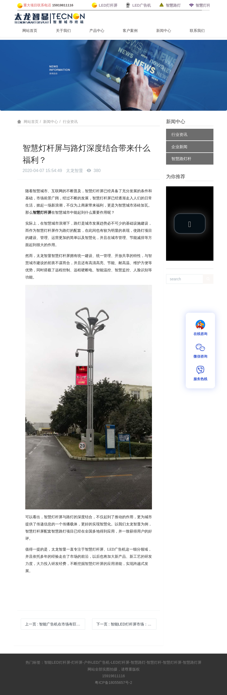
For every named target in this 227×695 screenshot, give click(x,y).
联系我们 (197, 30)
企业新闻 (179, 146)
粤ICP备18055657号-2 (113, 682)
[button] (190, 223)
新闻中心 (163, 30)
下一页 (126, 624)
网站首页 (29, 30)
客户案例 (130, 30)
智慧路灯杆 (181, 158)
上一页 (55, 624)
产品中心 (96, 30)
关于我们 (63, 30)
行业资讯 (70, 121)
